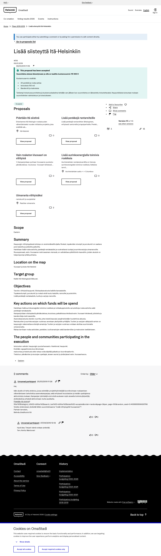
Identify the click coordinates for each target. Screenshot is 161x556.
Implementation (66, 471)
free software (128, 502)
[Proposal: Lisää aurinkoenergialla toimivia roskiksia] (80, 170)
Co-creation (9, 18)
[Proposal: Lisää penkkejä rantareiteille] (80, 131)
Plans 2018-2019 (18, 26)
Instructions (53, 18)
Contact (17, 471)
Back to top (138, 514)
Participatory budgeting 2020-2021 (68, 493)
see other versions (126, 124)
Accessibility (19, 476)
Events (41, 18)
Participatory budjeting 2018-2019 (69, 501)
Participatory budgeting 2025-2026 (68, 477)
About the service (21, 480)
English (146, 10)
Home (6, 26)
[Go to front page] (17, 10)
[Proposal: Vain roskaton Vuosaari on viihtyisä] (35, 170)
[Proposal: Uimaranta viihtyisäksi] (35, 206)
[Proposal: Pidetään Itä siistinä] (35, 131)
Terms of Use (19, 485)
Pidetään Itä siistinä (21, 401)
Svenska (138, 10)
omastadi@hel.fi (43, 471)
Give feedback (87, 3)
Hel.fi (6, 3)
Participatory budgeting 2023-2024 (68, 485)
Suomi (130, 10)
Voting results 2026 (26, 18)
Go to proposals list (25, 41)
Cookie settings (51, 514)
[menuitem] (94, 373)
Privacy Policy (20, 490)
